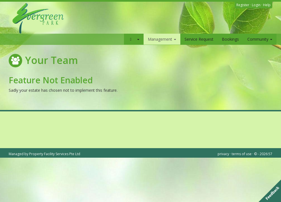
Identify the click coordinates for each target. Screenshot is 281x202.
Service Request (199, 39)
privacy (223, 154)
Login (256, 5)
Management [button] (162, 39)
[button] (134, 39)
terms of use (242, 154)
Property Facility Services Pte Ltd (54, 154)
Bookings (230, 39)
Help (267, 5)
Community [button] (259, 39)
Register (242, 5)
